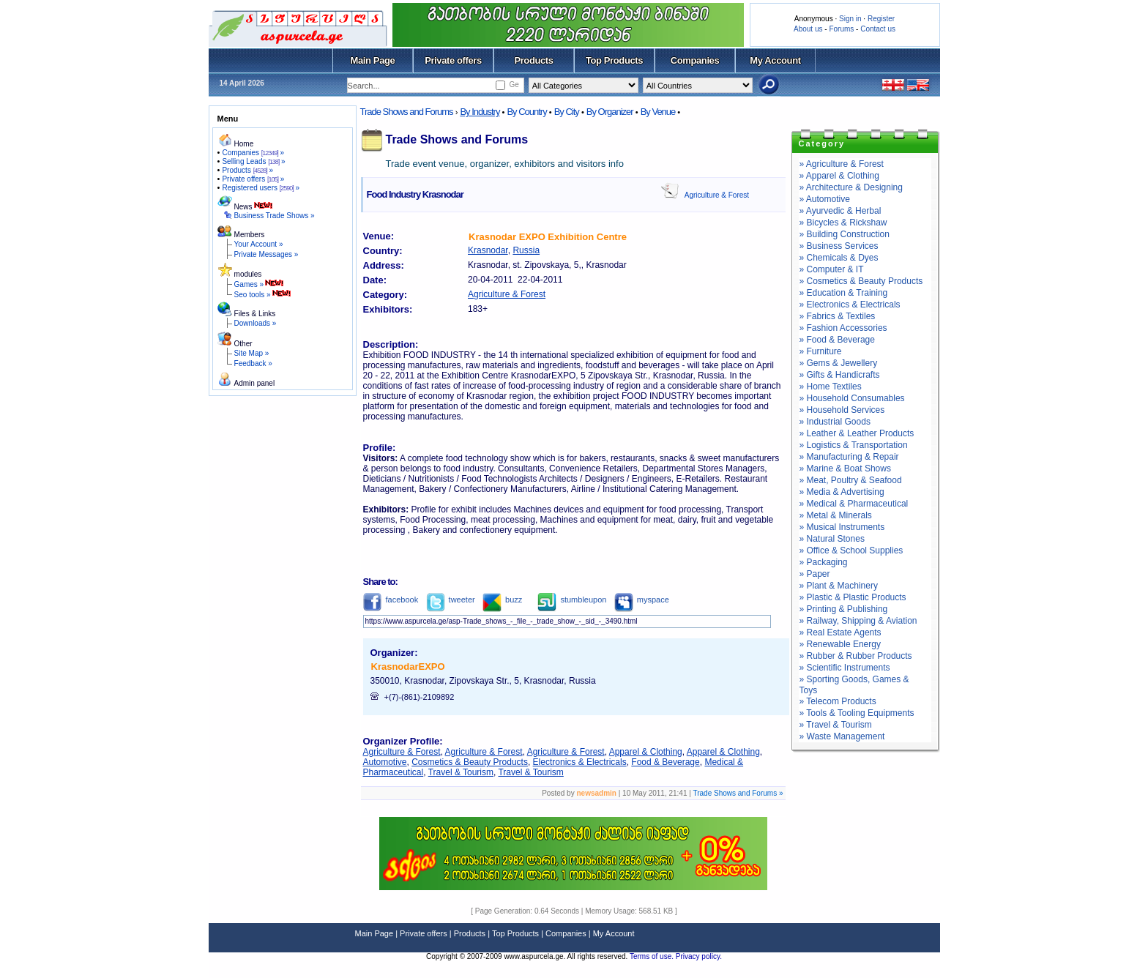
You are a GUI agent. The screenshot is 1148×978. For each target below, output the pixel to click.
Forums (841, 29)
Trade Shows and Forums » (738, 793)
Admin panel (254, 383)
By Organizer (609, 111)
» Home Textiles (831, 386)
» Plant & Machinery (839, 586)
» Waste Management (842, 736)
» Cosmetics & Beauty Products (861, 281)
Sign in (850, 19)
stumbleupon (571, 599)
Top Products (614, 60)
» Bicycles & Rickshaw (843, 222)
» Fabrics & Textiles (838, 316)
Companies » (253, 153)
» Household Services (842, 410)
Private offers (453, 60)
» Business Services (839, 246)
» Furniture (821, 351)
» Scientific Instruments (845, 667)
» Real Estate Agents (840, 632)
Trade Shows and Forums (406, 111)
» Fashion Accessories (843, 328)
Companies (695, 60)
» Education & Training (844, 293)
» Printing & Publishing (844, 609)
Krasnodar (488, 250)
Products (533, 60)
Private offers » (253, 179)
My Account (775, 60)
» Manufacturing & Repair (849, 457)
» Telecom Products (838, 701)
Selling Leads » (253, 161)
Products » (247, 170)
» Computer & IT (832, 269)
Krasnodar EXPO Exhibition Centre (548, 236)
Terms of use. (653, 956)
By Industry (479, 111)
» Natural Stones (832, 539)
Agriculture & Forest (717, 195)
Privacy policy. (699, 956)
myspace (641, 599)
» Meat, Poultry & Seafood (851, 480)
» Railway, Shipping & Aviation (858, 621)
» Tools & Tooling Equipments (857, 713)
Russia (526, 250)
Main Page (373, 60)
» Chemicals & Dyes (839, 258)
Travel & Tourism (460, 772)
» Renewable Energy (840, 644)
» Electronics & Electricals (850, 304)
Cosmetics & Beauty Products (469, 762)
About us (808, 29)
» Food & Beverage (837, 340)
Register (881, 19)
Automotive (385, 762)
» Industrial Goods (835, 422)
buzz (502, 599)
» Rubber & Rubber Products (856, 656)
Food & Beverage (665, 762)
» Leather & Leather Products (857, 433)
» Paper (815, 574)
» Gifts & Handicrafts (840, 375)
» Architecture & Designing (851, 187)
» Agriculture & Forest (842, 164)
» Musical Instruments (842, 527)
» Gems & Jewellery (839, 363)
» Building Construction (845, 234)
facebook (391, 599)
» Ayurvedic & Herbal (840, 211)
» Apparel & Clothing (839, 176)
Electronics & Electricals (580, 762)
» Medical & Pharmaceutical (854, 504)
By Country (526, 111)
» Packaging (824, 562)
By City (566, 111)
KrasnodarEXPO (408, 666)
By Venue (658, 111)
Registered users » (260, 188)
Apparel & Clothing (645, 752)
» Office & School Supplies (851, 550)
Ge (513, 85)
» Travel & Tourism (836, 725)
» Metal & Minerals (836, 515)
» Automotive (825, 199)
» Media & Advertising (842, 492)
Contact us (877, 29)
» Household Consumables (852, 398)
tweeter (450, 599)
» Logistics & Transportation (854, 445)
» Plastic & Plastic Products (853, 597)
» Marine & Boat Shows (845, 468)
